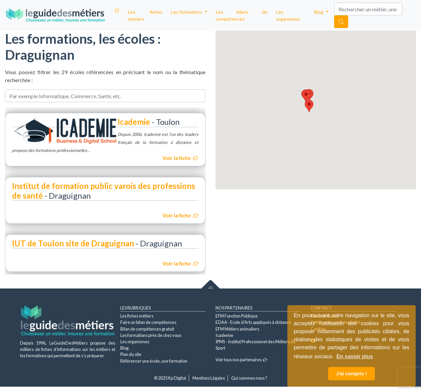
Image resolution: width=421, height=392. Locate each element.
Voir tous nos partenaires (241, 359)
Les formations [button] (187, 12)
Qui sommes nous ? (249, 378)
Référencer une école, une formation (153, 361)
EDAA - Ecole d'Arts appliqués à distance (253, 322)
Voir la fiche (180, 158)
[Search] (368, 9)
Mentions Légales (208, 378)
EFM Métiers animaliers (237, 329)
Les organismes (288, 15)
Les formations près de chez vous (150, 335)
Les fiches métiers (145, 15)
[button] (309, 106)
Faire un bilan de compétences (148, 322)
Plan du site (130, 354)
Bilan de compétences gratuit (147, 329)
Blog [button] (319, 12)
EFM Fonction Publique (237, 316)
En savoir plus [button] (354, 356)
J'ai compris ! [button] (351, 373)
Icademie (134, 122)
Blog (124, 348)
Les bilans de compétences (241, 15)
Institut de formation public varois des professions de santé (103, 190)
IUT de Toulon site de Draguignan (73, 243)
